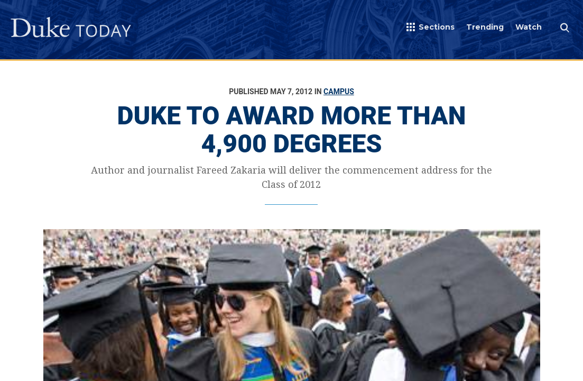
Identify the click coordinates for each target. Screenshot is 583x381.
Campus (338, 91)
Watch (528, 27)
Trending (485, 27)
